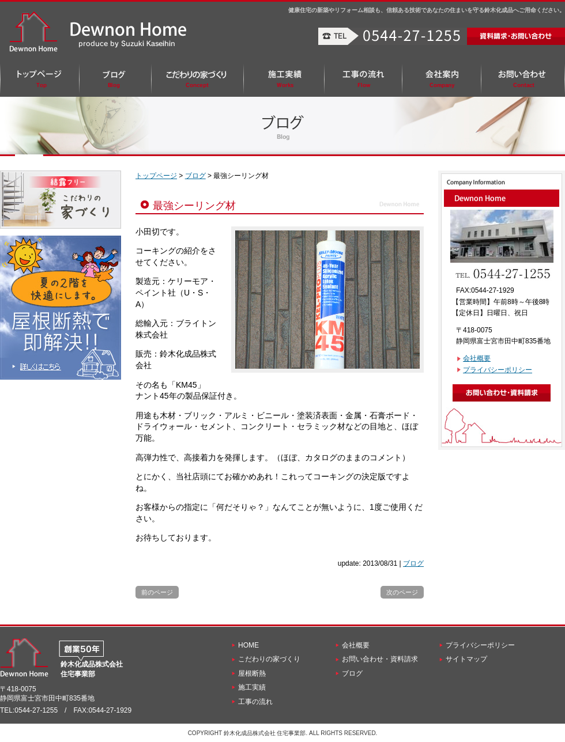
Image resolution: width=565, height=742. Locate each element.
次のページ (402, 592)
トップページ (156, 176)
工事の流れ (255, 702)
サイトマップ (466, 659)
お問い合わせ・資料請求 (380, 659)
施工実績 (252, 687)
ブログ (195, 176)
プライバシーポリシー (497, 370)
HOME (248, 645)
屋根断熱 (252, 673)
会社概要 (477, 358)
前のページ (157, 592)
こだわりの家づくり (269, 659)
